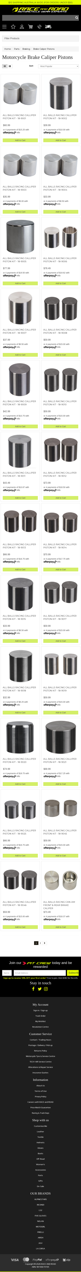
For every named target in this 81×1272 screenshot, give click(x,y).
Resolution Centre (40, 1027)
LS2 (40, 1210)
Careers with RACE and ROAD (40, 1102)
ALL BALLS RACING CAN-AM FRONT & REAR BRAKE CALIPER (59, 905)
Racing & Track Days (40, 1113)
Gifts (40, 1181)
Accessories (40, 1170)
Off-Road (41, 1159)
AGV (40, 1243)
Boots (40, 1153)
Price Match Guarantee (40, 1107)
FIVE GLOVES (40, 1216)
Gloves (40, 1148)
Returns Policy (40, 1051)
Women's (40, 1164)
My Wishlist (40, 1021)
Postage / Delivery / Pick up (40, 1045)
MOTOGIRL (40, 1226)
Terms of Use (41, 1091)
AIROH (40, 1237)
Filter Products (11, 38)
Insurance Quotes (40, 1072)
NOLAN (40, 1221)
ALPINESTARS (40, 1199)
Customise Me (40, 1126)
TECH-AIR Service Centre (41, 1062)
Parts (40, 1175)
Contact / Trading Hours (40, 1040)
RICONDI (40, 1205)
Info (18, 132)
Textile (40, 1137)
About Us (40, 1085)
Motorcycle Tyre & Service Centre (40, 1056)
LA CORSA (40, 1248)
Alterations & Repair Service (40, 1067)
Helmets (40, 1142)
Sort (31, 66)
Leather (40, 1131)
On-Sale (40, 1186)
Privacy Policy (40, 1096)
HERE (64, 978)
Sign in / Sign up (40, 1010)
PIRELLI (40, 1232)
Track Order (40, 1016)
